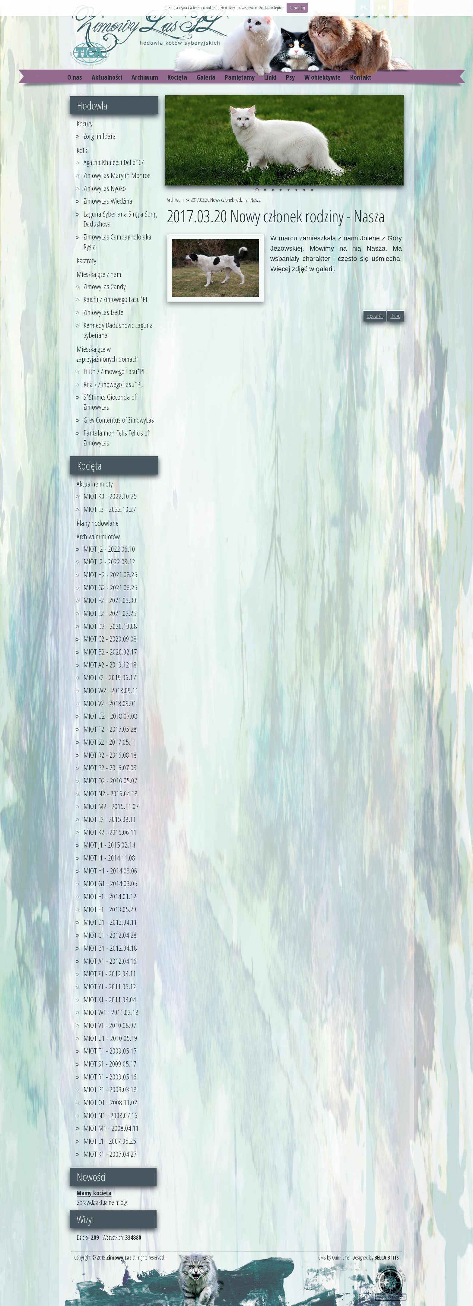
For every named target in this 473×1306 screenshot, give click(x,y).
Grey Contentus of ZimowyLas (119, 420)
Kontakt (360, 77)
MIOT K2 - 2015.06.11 (110, 832)
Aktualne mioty (95, 484)
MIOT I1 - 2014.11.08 (109, 858)
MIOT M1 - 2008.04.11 (111, 1128)
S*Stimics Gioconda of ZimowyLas (110, 402)
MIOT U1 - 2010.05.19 (110, 1038)
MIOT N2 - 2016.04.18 (111, 793)
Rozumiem (297, 8)
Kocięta (177, 77)
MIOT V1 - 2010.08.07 (110, 1025)
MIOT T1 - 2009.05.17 (110, 1051)
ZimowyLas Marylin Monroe (117, 175)
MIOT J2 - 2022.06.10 (109, 549)
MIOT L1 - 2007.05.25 (110, 1141)
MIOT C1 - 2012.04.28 (110, 935)
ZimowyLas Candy (105, 286)
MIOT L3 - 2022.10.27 (110, 509)
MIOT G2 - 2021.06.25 (110, 587)
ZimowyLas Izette (103, 312)
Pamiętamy (240, 77)
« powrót (375, 315)
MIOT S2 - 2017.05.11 (110, 742)
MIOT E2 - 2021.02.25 (110, 613)
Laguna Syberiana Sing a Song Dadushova (120, 219)
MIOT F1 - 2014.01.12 (110, 896)
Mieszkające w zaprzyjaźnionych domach (107, 354)
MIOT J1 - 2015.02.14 (109, 845)
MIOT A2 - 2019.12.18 (110, 665)
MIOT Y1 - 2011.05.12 (110, 986)
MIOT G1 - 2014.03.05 (110, 883)
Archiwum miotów (98, 536)
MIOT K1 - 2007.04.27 (110, 1154)
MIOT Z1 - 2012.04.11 (110, 973)
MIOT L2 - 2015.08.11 (110, 819)
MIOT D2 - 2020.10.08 (110, 626)
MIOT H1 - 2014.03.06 (110, 871)
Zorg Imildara (100, 136)
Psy (290, 77)
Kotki (83, 150)
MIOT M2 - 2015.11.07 (111, 806)
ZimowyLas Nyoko (105, 188)
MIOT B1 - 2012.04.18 (110, 948)
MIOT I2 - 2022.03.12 (109, 561)
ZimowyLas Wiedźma (108, 201)
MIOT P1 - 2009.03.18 (110, 1089)
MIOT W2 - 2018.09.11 (111, 690)
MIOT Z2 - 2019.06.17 (110, 677)
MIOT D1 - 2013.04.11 (110, 922)
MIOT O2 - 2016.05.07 (110, 780)
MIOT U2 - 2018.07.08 (110, 716)
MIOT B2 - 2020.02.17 (110, 652)
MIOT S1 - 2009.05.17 (110, 1064)
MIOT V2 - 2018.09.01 (110, 703)
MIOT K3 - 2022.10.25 (110, 496)
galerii (325, 269)
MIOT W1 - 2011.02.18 (111, 1012)
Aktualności (107, 77)
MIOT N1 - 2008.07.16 (111, 1115)
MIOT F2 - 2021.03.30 (110, 600)
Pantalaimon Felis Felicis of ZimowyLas (116, 438)
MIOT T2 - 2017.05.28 (110, 729)
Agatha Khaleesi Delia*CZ (114, 162)
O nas (74, 77)
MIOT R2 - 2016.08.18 (110, 755)
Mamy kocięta (94, 1193)
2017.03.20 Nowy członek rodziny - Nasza (226, 199)
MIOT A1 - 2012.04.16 (110, 961)
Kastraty (86, 260)
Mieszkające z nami (100, 274)
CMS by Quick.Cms (334, 1257)
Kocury (85, 123)
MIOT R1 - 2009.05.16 (110, 1077)
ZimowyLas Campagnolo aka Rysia (117, 242)
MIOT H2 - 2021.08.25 (110, 574)
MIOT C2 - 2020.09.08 (110, 639)
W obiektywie (322, 77)
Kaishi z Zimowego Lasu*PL (116, 299)
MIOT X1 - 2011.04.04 (110, 999)
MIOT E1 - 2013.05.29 (110, 909)
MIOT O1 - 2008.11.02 (110, 1102)
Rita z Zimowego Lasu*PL (113, 384)
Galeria (206, 77)
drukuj (395, 315)
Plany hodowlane (98, 523)
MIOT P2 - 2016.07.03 (110, 767)
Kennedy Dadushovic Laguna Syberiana (118, 330)
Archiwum (145, 77)
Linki (270, 77)
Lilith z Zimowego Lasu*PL (114, 371)
